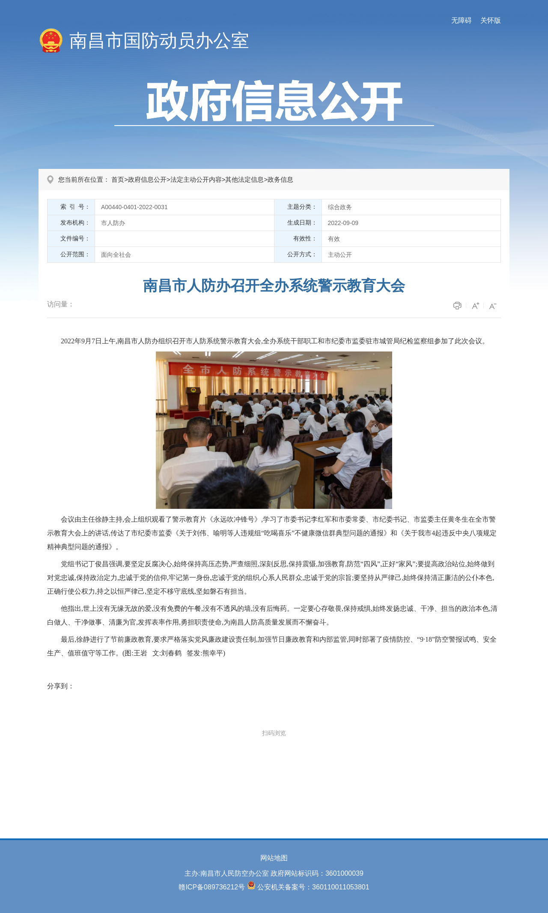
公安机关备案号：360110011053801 (313, 887)
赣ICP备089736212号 (212, 887)
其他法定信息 (244, 179)
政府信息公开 (147, 179)
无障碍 (461, 20)
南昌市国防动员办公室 (159, 40)
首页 (117, 179)
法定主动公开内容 (196, 179)
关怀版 (490, 20)
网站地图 (274, 858)
